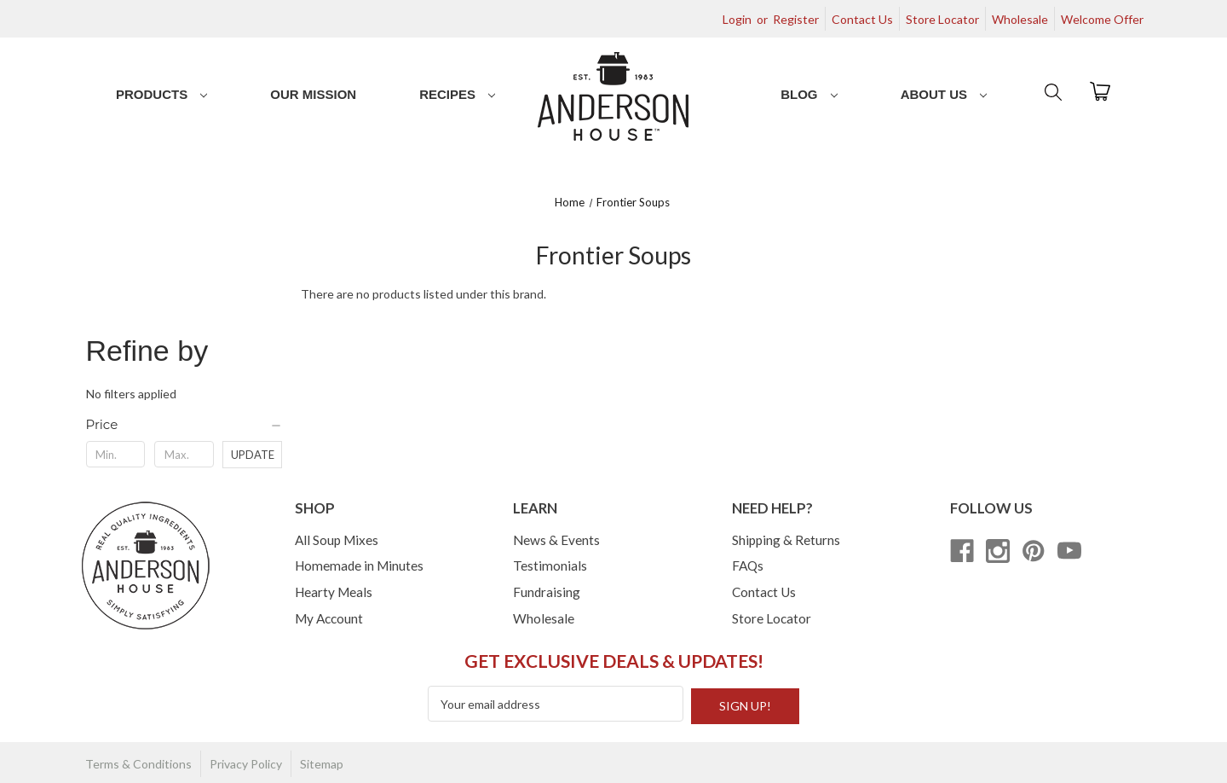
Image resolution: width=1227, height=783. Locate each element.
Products (161, 94)
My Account (329, 618)
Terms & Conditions (138, 761)
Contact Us (862, 19)
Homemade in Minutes (359, 565)
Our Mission (313, 94)
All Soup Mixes (336, 540)
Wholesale (1020, 19)
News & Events (556, 540)
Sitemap (321, 761)
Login (737, 19)
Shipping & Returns (786, 540)
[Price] (184, 425)
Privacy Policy (246, 761)
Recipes (457, 94)
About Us (944, 94)
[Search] (1052, 91)
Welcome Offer (1102, 19)
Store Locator (942, 19)
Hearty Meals (333, 592)
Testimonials (550, 565)
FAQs (747, 565)
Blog (809, 94)
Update (252, 454)
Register (796, 19)
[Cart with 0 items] (1100, 91)
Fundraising (546, 592)
